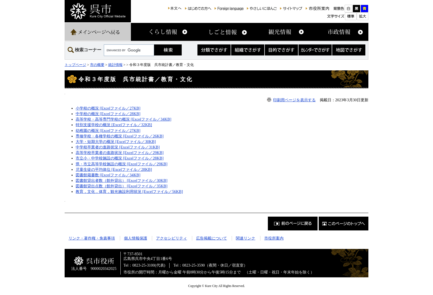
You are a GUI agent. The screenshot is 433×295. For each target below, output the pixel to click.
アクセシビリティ (171, 238)
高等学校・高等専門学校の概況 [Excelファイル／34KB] (123, 119)
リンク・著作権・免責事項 (91, 238)
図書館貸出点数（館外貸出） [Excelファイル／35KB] (121, 186)
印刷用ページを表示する (294, 100)
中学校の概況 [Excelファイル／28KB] (108, 113)
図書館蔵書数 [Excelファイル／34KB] (108, 175)
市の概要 (97, 65)
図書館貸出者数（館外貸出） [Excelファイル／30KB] (121, 180)
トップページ (75, 65)
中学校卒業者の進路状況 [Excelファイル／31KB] (118, 147)
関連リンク (245, 238)
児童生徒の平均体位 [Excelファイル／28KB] (114, 169)
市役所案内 (274, 238)
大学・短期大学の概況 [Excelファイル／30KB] (116, 141)
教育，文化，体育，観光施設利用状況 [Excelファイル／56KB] (129, 191)
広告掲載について (211, 238)
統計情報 (115, 65)
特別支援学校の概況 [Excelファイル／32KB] (114, 125)
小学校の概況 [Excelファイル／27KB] (108, 108)
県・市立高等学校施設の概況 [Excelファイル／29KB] (121, 164)
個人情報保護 (135, 238)
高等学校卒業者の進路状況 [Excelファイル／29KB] (119, 152)
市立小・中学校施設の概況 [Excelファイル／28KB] (119, 158)
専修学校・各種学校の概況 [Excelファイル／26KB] (119, 136)
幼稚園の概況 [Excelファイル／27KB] (108, 130)
